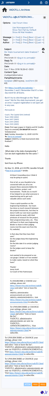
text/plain (8, 81)
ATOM (28, 384)
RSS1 (35, 384)
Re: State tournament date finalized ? (21, 52)
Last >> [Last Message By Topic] (40, 40)
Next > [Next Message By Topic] (32, 40)
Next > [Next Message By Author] (32, 42)
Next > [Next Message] (32, 37)
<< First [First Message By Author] (16, 42)
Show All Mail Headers (22, 32)
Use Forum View (20, 23)
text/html (30, 81)
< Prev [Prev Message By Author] (24, 42)
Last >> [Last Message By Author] (40, 42)
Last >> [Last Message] (40, 37)
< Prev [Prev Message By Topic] (24, 40)
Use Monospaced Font (22, 27)
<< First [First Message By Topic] (16, 40)
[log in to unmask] (26, 58)
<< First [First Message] (16, 37)
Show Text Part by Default (24, 30)
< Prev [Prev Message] (24, 37)
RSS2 (42, 384)
